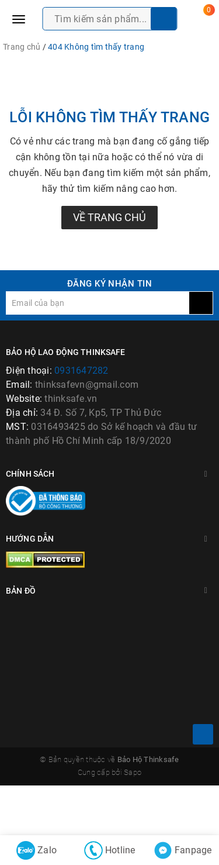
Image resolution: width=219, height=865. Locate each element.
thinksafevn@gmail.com (86, 384)
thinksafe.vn (70, 398)
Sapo (132, 822)
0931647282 (81, 370)
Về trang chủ (109, 217)
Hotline (109, 850)
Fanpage (183, 850)
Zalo (36, 850)
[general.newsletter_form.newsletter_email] (97, 303)
